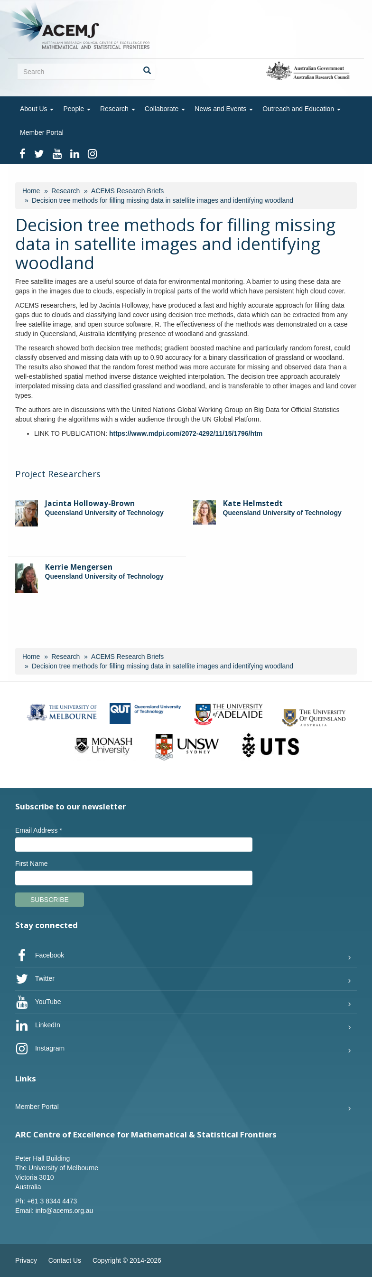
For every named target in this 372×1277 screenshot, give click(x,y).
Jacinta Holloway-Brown (90, 503)
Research (117, 109)
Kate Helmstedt (253, 503)
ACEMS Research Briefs (127, 191)
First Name (31, 863)
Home (31, 191)
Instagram (40, 1048)
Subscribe (49, 899)
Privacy (26, 1260)
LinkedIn (37, 1025)
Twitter (35, 979)
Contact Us (64, 1260)
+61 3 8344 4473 (52, 1201)
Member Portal (42, 132)
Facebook (39, 955)
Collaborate (165, 109)
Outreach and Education (301, 109)
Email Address (38, 830)
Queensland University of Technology (104, 512)
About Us (37, 109)
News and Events (224, 109)
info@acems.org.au (64, 1210)
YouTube (38, 1002)
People (76, 109)
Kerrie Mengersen (78, 567)
